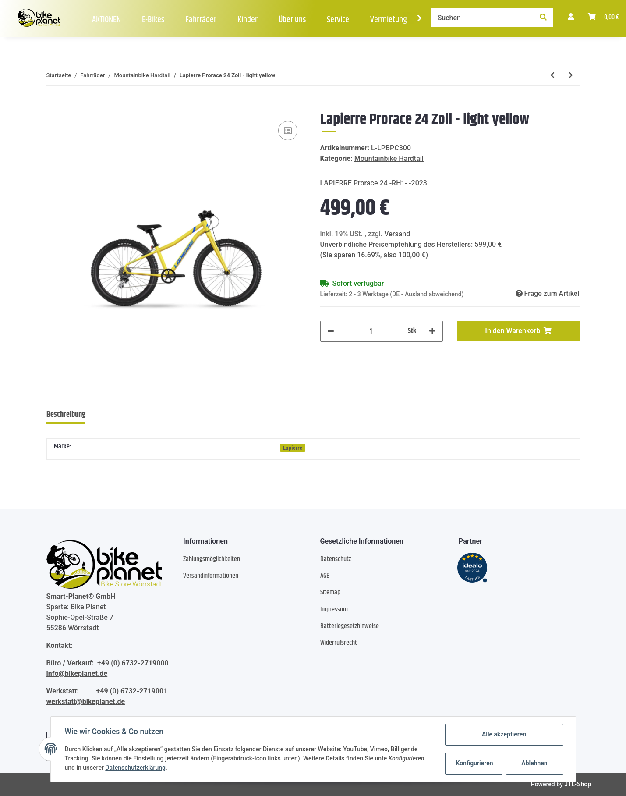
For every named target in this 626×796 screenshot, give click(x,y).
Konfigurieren (474, 763)
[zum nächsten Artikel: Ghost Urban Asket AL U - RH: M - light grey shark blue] (571, 75)
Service (338, 20)
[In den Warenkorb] (53, 105)
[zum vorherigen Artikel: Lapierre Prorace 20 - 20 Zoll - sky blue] (552, 75)
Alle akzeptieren (504, 734)
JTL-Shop (577, 784)
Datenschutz (335, 559)
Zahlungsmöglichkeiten (211, 559)
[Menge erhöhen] (432, 331)
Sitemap (330, 592)
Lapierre (292, 448)
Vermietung (388, 20)
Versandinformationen (210, 575)
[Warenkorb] (603, 17)
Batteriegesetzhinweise (349, 626)
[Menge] (371, 331)
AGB (325, 575)
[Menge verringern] (331, 331)
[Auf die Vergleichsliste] (287, 130)
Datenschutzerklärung (135, 767)
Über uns (292, 20)
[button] (571, 17)
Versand (397, 234)
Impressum (334, 609)
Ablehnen (534, 763)
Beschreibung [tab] (65, 415)
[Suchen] (482, 17)
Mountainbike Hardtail (389, 158)
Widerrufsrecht (338, 642)
